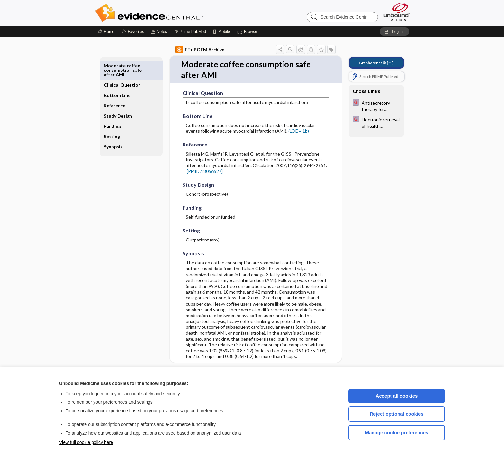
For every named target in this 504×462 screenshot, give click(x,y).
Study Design (118, 103)
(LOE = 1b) (291, 131)
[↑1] (369, 63)
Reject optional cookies (397, 414)
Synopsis (120, 136)
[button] (248, 31)
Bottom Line (124, 80)
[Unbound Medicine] (397, 12)
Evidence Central (174, 13)
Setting (119, 126)
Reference (122, 90)
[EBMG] (369, 105)
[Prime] (190, 31)
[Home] (106, 31)
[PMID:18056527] (197, 171)
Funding (119, 115)
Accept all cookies (397, 396)
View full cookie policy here (86, 442)
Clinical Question (121, 68)
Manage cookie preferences (396, 432)
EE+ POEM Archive (192, 49)
